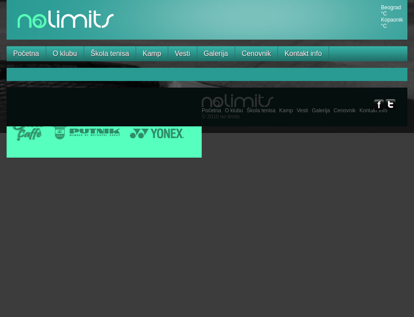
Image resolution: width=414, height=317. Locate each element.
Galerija (216, 53)
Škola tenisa (110, 53)
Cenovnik (256, 53)
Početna (26, 53)
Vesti (182, 53)
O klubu (65, 53)
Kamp (152, 53)
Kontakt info (303, 53)
